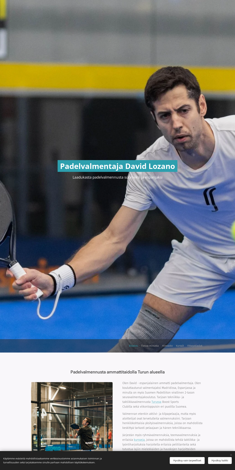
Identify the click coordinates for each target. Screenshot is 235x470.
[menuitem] (177, 346)
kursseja (139, 439)
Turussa (156, 402)
